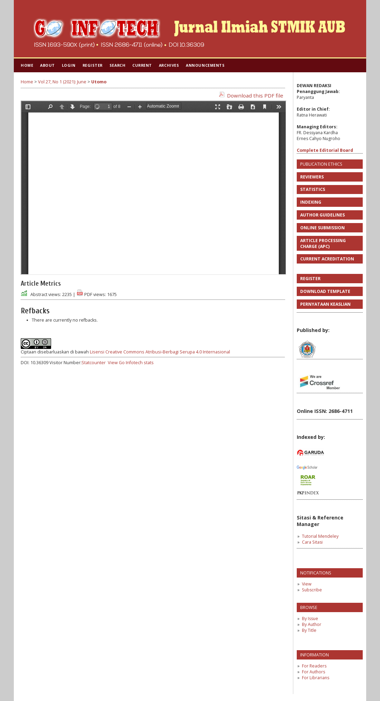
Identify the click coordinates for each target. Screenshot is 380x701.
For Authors (313, 672)
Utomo (98, 82)
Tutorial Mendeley (320, 536)
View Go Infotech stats (131, 363)
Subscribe (312, 590)
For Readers (314, 666)
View (306, 584)
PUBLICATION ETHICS (321, 164)
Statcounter (94, 363)
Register (93, 65)
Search (117, 65)
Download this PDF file (255, 95)
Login (69, 65)
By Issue (310, 618)
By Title (309, 630)
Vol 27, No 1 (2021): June (62, 82)
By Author (311, 624)
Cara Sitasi (312, 542)
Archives (169, 65)
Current (142, 65)
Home (27, 65)
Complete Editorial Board (325, 150)
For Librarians (315, 678)
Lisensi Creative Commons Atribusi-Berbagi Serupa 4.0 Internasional (160, 352)
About (47, 65)
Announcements (205, 65)
